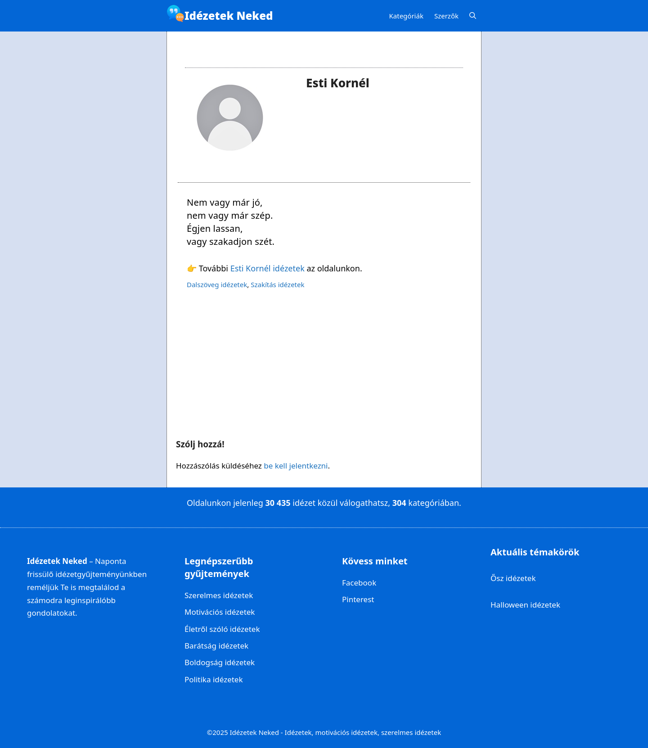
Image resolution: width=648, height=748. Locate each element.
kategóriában (433, 502)
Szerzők (446, 15)
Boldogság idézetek (219, 662)
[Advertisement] (324, 365)
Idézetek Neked (228, 15)
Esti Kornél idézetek (267, 268)
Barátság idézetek (216, 645)
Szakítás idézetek (277, 284)
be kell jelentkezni (296, 465)
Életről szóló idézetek (222, 629)
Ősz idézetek (513, 578)
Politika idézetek (213, 679)
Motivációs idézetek (219, 612)
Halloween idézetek (525, 604)
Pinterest (358, 599)
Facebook (359, 582)
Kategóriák (406, 15)
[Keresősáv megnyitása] (473, 16)
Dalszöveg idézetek (217, 284)
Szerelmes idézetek (218, 595)
